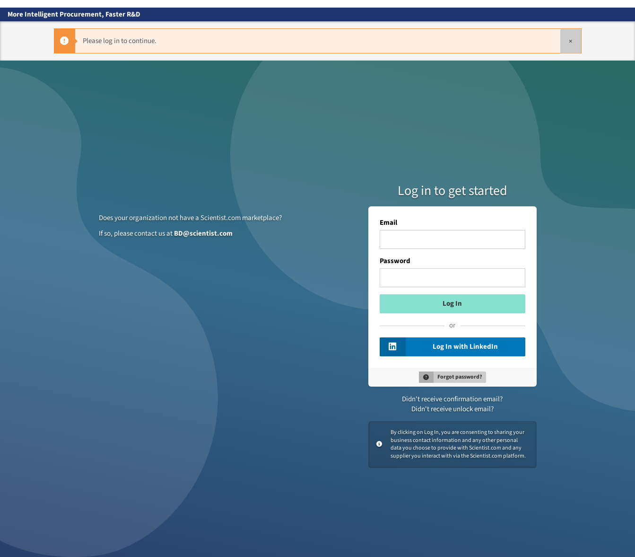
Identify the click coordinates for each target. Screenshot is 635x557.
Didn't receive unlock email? (452, 409)
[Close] (570, 41)
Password (395, 261)
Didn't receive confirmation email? (452, 399)
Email (388, 223)
